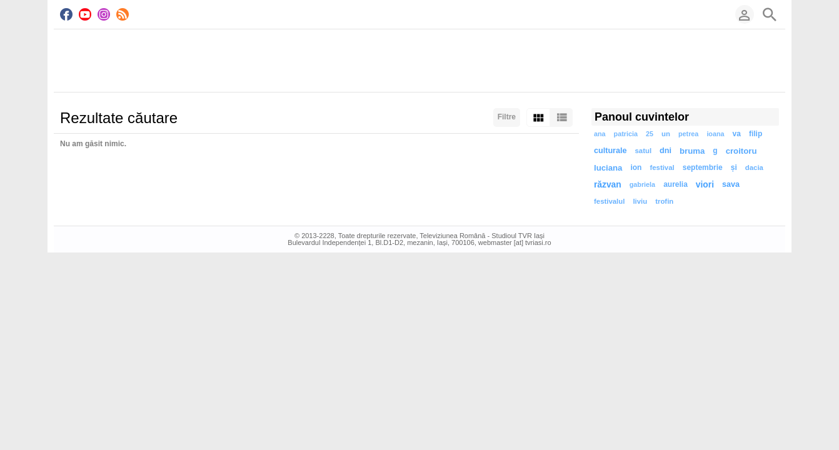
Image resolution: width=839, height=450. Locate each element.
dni (665, 150)
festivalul (609, 201)
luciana (608, 167)
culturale (610, 150)
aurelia (675, 184)
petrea (688, 134)
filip (755, 133)
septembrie (703, 167)
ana (600, 134)
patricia (626, 134)
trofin (664, 201)
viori (705, 184)
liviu (640, 201)
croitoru (741, 151)
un (665, 134)
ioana (715, 134)
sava (731, 184)
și (734, 167)
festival (662, 167)
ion (635, 167)
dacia (754, 167)
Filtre (507, 116)
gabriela (642, 184)
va (737, 133)
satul (643, 150)
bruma (692, 151)
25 (649, 134)
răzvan (607, 184)
